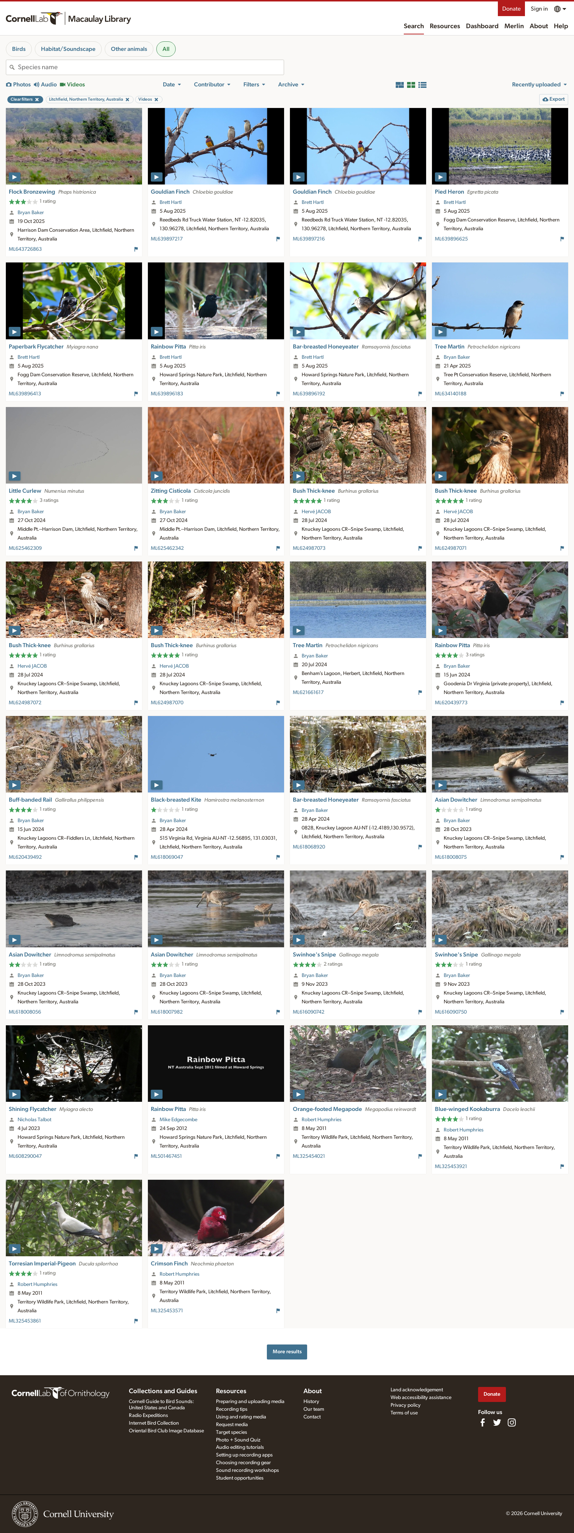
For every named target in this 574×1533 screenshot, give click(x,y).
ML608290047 (25, 1156)
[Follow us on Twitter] (497, 1422)
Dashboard (482, 26)
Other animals (129, 49)
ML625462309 (25, 548)
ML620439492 (25, 857)
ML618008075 (451, 857)
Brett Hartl (171, 202)
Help (561, 26)
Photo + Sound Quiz (238, 1440)
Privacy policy (406, 1405)
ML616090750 (451, 1012)
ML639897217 (167, 239)
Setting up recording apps (244, 1455)
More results (287, 1351)
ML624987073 (309, 548)
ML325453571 (167, 1310)
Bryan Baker (31, 212)
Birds (19, 49)
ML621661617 (308, 692)
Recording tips (231, 1409)
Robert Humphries (322, 1119)
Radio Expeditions (148, 1415)
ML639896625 (451, 239)
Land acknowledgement (417, 1389)
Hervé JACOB (316, 511)
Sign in (539, 9)
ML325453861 (25, 1321)
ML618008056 (25, 1012)
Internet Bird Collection (154, 1423)
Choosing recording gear (243, 1462)
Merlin (514, 26)
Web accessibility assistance (421, 1397)
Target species (231, 1432)
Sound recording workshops (247, 1470)
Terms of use (404, 1412)
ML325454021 (309, 1156)
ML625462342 (167, 548)
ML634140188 (450, 393)
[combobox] (151, 67)
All (166, 49)
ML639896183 (167, 393)
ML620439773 (451, 702)
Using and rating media (241, 1417)
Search (414, 26)
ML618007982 (167, 1012)
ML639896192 (309, 393)
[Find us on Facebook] (482, 1422)
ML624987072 (25, 702)
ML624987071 (451, 548)
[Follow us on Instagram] (511, 1422)
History (311, 1401)
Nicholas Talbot (34, 1119)
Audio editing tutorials (240, 1447)
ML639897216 (309, 239)
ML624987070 (167, 702)
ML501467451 (166, 1156)
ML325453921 (451, 1166)
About (539, 26)
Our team (313, 1409)
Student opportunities (240, 1478)
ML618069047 (167, 857)
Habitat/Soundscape (68, 49)
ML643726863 (25, 249)
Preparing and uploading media (250, 1401)
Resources (445, 26)
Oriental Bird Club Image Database (166, 1430)
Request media (232, 1424)
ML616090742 (308, 1012)
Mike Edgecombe (178, 1119)
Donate (511, 9)
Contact (312, 1417)
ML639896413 (25, 393)
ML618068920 (309, 847)
